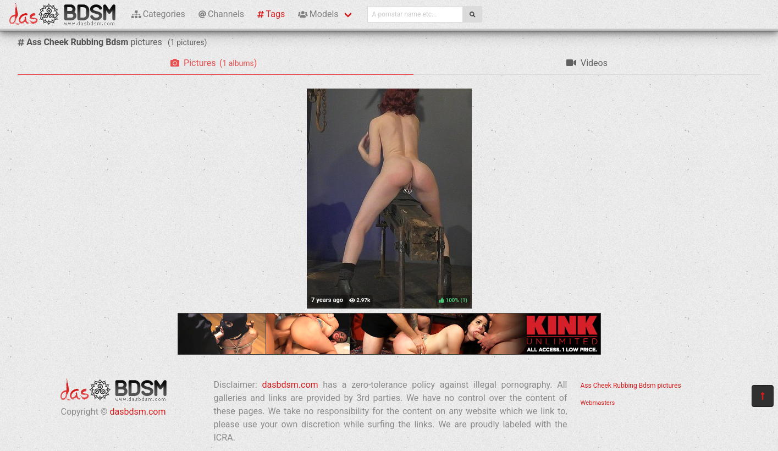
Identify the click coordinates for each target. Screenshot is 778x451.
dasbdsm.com (137, 411)
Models (318, 14)
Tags (271, 14)
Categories (158, 14)
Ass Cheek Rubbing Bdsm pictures (631, 385)
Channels (221, 14)
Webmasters (598, 402)
